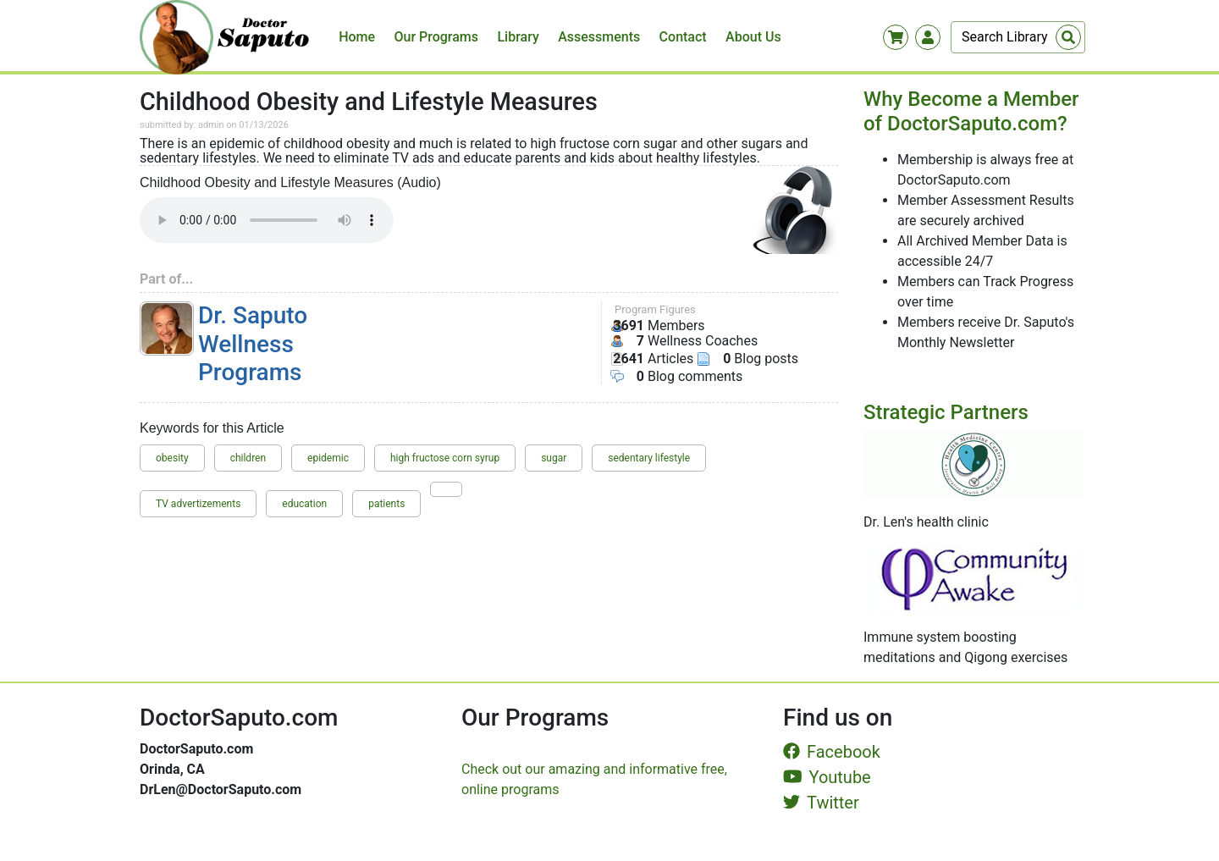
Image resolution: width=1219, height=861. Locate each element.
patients (386, 504)
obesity (172, 458)
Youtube (827, 777)
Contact (683, 37)
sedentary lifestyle (649, 458)
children (248, 458)
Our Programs (436, 37)
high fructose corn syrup (444, 458)
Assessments (599, 37)
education (304, 504)
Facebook (831, 752)
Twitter (821, 802)
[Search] (1018, 37)
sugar (553, 458)
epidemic (328, 458)
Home (357, 37)
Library (517, 37)
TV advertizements (198, 504)
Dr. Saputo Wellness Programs (252, 343)
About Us (753, 37)
